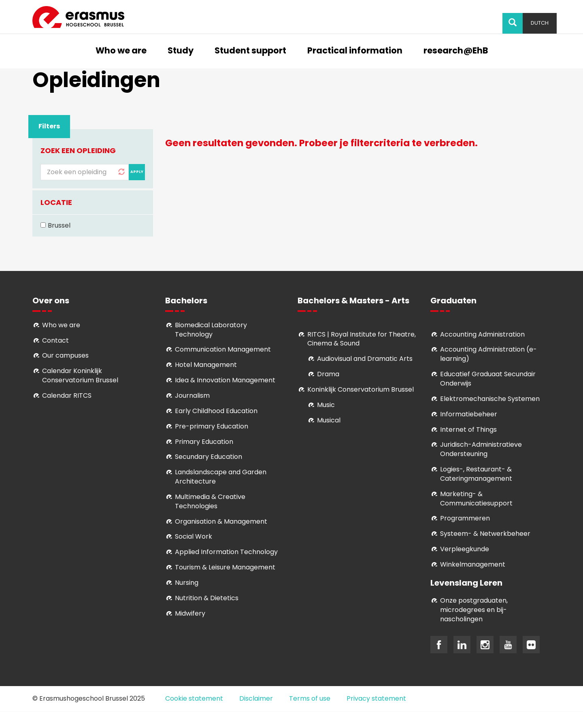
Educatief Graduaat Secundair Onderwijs (488, 378)
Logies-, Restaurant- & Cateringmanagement (476, 474)
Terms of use (309, 698)
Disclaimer (256, 698)
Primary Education (204, 441)
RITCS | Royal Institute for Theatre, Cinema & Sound (361, 339)
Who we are (121, 51)
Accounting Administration (482, 334)
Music (326, 404)
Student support (250, 51)
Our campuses (65, 355)
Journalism (192, 395)
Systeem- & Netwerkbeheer (485, 533)
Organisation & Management (221, 521)
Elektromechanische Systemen (490, 398)
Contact (55, 340)
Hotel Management (206, 364)
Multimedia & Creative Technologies (210, 501)
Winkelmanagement (472, 564)
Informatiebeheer (468, 414)
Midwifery (190, 613)
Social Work (193, 536)
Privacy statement (376, 698)
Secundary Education (208, 456)
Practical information (354, 51)
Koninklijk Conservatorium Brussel (360, 389)
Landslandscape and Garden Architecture (220, 476)
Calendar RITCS (66, 395)
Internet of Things (468, 429)
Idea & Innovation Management (225, 380)
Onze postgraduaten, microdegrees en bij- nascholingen (474, 610)
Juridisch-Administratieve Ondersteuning (481, 449)
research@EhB (455, 51)
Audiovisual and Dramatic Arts (365, 358)
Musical (328, 420)
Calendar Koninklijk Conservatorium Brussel (80, 375)
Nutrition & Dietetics (206, 598)
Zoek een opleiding (78, 150)
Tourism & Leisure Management (225, 567)
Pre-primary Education (211, 426)
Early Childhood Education (216, 411)
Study (181, 51)
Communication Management (223, 349)
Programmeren (465, 518)
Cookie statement (194, 698)
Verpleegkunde (464, 549)
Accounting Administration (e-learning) (488, 354)
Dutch (540, 23)
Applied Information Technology (226, 551)
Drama (329, 374)
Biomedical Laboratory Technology (211, 329)
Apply (136, 171)
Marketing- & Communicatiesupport (476, 498)
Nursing (186, 582)
